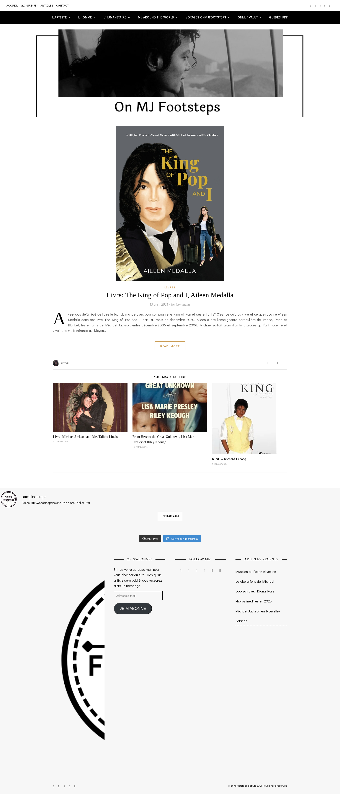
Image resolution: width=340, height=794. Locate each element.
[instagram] (310, 5)
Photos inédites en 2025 (253, 601)
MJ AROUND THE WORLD (156, 17)
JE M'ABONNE (133, 608)
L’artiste (59, 17)
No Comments (180, 304)
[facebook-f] (315, 5)
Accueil (12, 5)
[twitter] (320, 5)
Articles (47, 5)
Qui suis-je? (29, 5)
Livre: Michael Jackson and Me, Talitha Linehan (86, 436)
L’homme (85, 17)
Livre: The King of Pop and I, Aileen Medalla (169, 295)
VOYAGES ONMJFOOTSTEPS (206, 17)
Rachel (65, 363)
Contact (62, 5)
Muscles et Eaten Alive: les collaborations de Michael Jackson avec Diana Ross (255, 581)
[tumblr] (329, 5)
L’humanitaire (114, 17)
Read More (170, 346)
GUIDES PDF (278, 17)
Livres (170, 287)
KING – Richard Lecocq (229, 459)
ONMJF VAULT (248, 17)
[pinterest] (325, 5)
